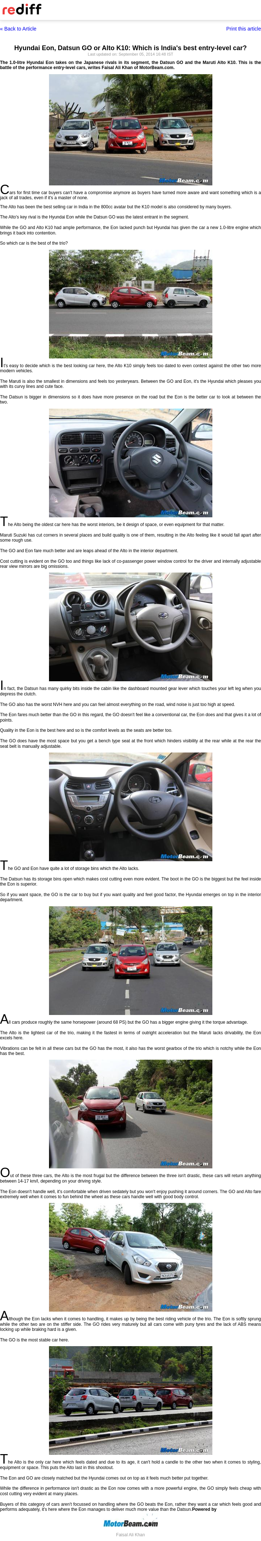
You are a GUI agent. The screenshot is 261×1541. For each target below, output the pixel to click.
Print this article (243, 29)
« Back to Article (18, 29)
